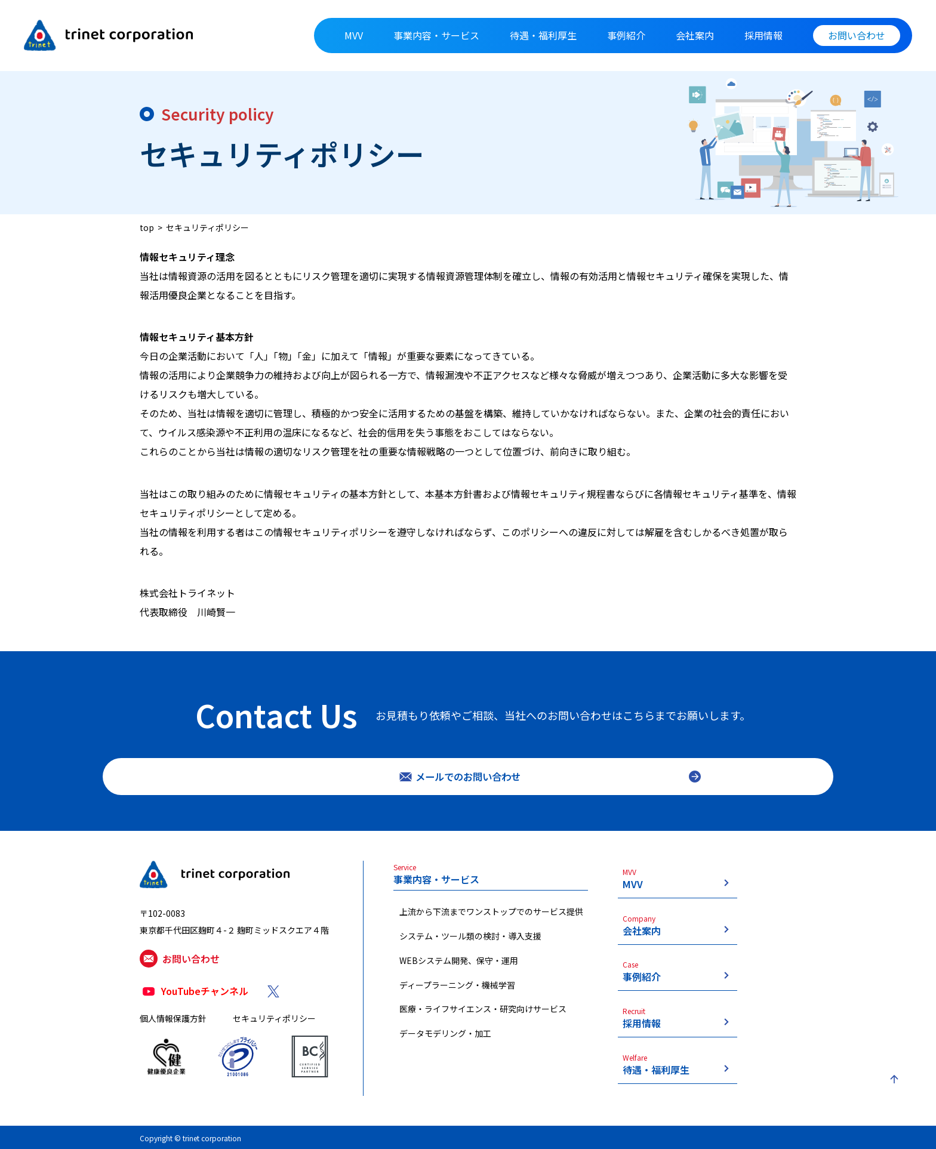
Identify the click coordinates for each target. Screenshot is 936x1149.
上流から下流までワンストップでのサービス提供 (491, 920)
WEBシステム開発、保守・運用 (458, 969)
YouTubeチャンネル (204, 1004)
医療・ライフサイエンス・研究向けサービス (482, 1018)
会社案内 (695, 35)
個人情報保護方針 (173, 1031)
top (147, 227)
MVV (353, 35)
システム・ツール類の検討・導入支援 (470, 945)
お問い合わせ (856, 35)
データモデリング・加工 (445, 1042)
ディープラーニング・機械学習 (457, 994)
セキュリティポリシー (207, 227)
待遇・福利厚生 (543, 35)
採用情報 (763, 35)
